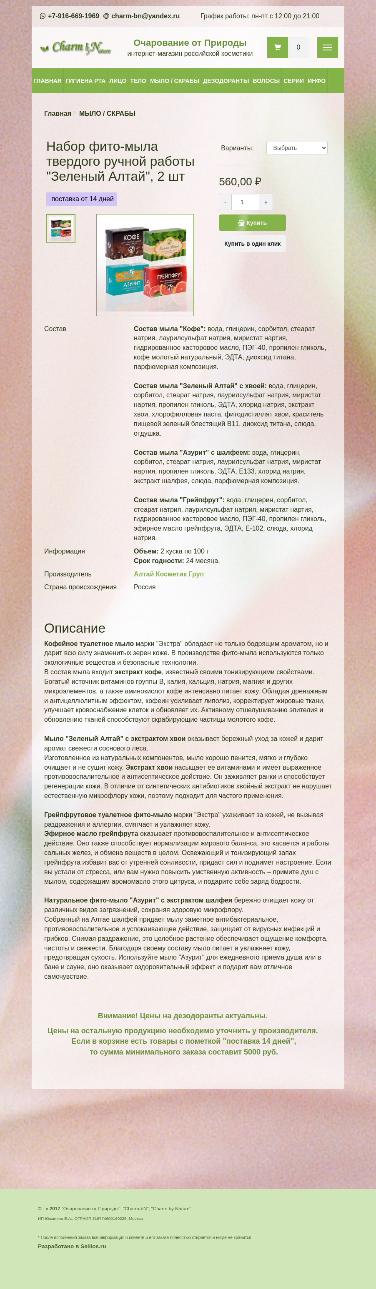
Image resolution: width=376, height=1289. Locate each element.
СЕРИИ (293, 80)
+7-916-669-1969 (73, 16)
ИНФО (317, 80)
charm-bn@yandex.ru (145, 16)
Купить (243, 223)
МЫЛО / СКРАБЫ (174, 80)
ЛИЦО (117, 80)
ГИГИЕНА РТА (85, 80)
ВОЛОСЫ (266, 80)
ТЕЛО (138, 80)
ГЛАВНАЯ (47, 80)
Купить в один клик (252, 243)
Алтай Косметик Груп (169, 574)
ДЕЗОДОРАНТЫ (226, 80)
